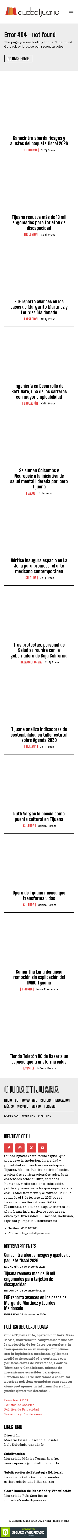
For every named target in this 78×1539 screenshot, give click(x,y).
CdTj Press (48, 150)
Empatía (28, 1068)
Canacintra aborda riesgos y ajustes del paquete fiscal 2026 (39, 140)
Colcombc (45, 493)
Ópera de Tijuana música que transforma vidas (39, 895)
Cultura (30, 577)
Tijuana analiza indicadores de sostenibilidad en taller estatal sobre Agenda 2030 (39, 734)
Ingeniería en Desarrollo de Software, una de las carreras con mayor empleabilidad (39, 391)
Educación (31, 403)
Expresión (31, 319)
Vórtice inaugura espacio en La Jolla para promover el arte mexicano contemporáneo (39, 566)
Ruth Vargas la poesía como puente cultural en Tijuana (39, 816)
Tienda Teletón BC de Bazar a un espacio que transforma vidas (39, 1058)
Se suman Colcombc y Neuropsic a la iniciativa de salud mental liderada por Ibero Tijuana (39, 478)
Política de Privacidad (21, 1409)
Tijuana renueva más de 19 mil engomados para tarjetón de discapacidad (39, 222)
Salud (32, 493)
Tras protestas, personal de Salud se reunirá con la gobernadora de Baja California (39, 650)
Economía (30, 150)
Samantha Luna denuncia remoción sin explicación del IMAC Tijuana (39, 977)
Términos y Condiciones (23, 1414)
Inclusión (31, 234)
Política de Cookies (19, 1405)
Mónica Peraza (46, 825)
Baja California (31, 662)
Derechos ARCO (16, 1400)
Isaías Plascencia (47, 989)
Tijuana (31, 746)
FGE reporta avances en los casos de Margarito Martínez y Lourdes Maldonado (39, 307)
